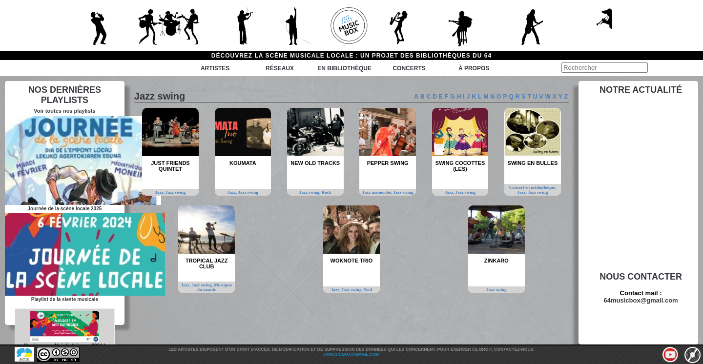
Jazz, (160, 192)
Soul (368, 289)
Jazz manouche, (377, 192)
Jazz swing (175, 192)
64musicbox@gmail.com (641, 300)
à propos (473, 68)
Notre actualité (641, 90)
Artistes (215, 68)
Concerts (409, 68)
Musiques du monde (214, 287)
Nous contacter (641, 277)
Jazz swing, (310, 192)
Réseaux (280, 68)
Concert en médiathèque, (532, 187)
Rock (326, 192)
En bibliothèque (344, 68)
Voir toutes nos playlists (64, 111)
